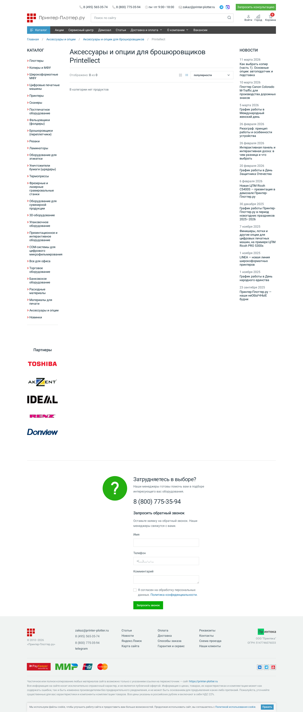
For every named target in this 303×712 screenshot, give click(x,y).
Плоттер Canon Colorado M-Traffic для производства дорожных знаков (258, 92)
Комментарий (143, 571)
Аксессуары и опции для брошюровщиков (113, 39)
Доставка (165, 635)
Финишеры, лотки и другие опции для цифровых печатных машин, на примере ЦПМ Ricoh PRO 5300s (258, 238)
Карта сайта (130, 646)
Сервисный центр (81, 30)
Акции (59, 30)
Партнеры (42, 350)
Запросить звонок (148, 605)
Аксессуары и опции (61, 39)
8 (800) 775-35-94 (128, 7)
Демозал (104, 30)
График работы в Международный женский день (252, 113)
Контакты (206, 635)
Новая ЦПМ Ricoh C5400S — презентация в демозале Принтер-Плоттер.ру (257, 191)
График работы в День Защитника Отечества (256, 172)
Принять (267, 706)
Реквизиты (207, 630)
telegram (81, 648)
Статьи (121, 30)
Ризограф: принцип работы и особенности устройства (256, 132)
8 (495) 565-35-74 (95, 7)
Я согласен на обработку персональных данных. (167, 592)
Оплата (163, 630)
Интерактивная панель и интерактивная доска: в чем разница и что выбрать (257, 153)
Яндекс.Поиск (132, 641)
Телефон (139, 553)
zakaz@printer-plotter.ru (199, 7)
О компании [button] (176, 30)
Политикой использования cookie (235, 706)
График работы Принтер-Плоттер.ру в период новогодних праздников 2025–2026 (257, 213)
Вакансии (200, 30)
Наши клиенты (210, 646)
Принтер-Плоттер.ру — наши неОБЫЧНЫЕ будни (255, 295)
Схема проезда (210, 641)
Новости (249, 50)
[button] (38, 30)
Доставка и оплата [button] (144, 30)
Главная (33, 39)
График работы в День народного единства (256, 278)
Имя (136, 534)
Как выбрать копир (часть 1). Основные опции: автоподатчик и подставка (256, 69)
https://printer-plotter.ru (203, 681)
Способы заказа (169, 641)
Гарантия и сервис (171, 646)
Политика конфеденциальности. (174, 595)
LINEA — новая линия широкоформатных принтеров (255, 260)
